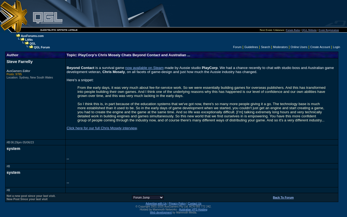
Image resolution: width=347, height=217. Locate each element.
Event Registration (329, 30)
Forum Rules (293, 30)
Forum (237, 47)
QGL (33, 43)
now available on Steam (144, 68)
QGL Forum (42, 47)
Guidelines (251, 47)
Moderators (280, 47)
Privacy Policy (177, 203)
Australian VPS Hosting (193, 209)
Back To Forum (283, 197)
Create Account (320, 47)
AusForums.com (32, 35)
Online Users (299, 47)
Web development (161, 212)
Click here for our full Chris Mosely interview (102, 128)
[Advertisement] (225, 13)
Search (265, 47)
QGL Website (309, 30)
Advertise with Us (156, 203)
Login (336, 47)
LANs (29, 39)
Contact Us (194, 203)
